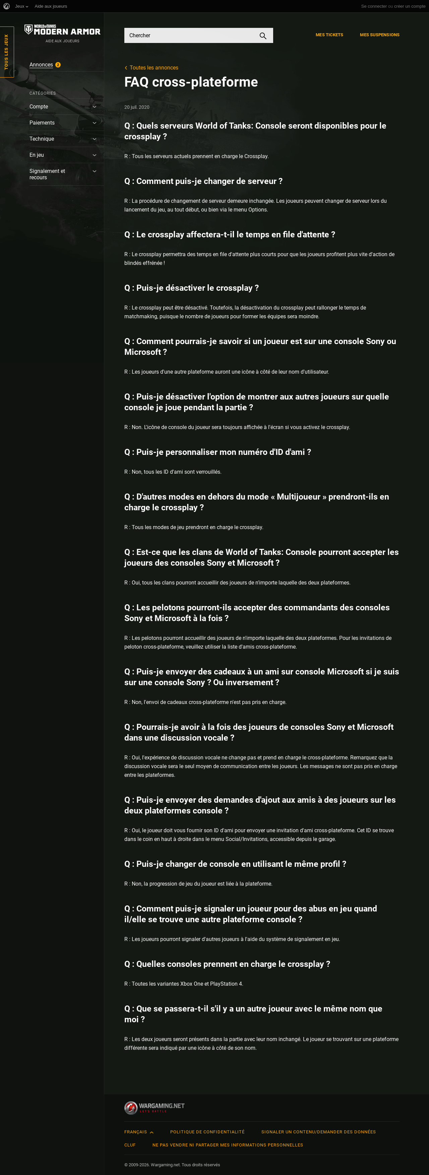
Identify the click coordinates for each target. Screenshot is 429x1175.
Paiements (42, 123)
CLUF (130, 1144)
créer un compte (410, 6)
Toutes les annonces (154, 67)
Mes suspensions (380, 34)
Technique (41, 139)
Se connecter (374, 6)
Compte (38, 106)
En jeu (36, 155)
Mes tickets (329, 34)
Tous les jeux (6, 52)
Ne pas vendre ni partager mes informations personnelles (227, 1144)
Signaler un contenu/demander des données (318, 1131)
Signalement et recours (47, 174)
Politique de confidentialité (207, 1131)
